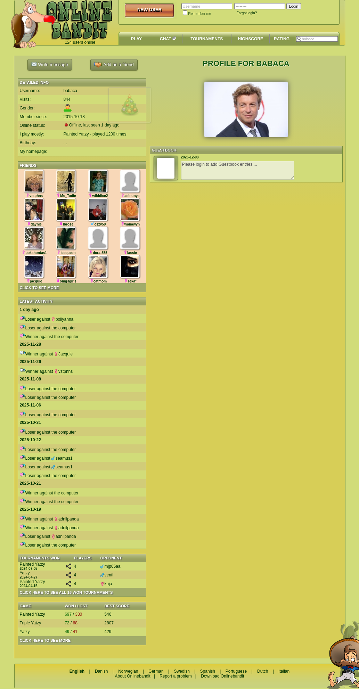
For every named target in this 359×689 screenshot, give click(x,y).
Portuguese (236, 671)
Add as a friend (113, 65)
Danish (101, 671)
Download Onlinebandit (222, 676)
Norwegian (128, 671)
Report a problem (176, 676)
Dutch (262, 671)
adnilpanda (66, 519)
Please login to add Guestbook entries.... (237, 170)
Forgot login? (247, 13)
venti (106, 575)
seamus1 (62, 458)
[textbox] (317, 39)
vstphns (63, 371)
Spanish (207, 671)
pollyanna (62, 319)
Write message (49, 64)
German (155, 671)
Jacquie (63, 354)
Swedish (181, 671)
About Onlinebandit (132, 676)
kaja (106, 583)
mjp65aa (110, 566)
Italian (283, 671)
